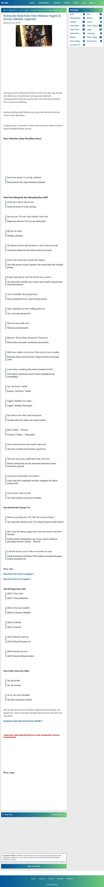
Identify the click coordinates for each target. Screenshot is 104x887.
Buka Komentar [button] (34, 866)
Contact (42, 879)
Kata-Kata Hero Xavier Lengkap (17, 574)
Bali (88, 14)
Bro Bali (4, 3)
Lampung (91, 33)
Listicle (67, 3)
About (33, 879)
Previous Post (57, 815)
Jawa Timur (75, 29)
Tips (84, 3)
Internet (57, 3)
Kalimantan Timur (77, 33)
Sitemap (60, 879)
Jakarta (73, 22)
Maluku (73, 37)
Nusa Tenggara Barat (95, 37)
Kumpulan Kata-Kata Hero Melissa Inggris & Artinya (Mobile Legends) (32, 17)
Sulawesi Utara (93, 41)
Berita (32, 3)
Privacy (51, 879)
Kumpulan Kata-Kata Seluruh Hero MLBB (21, 721)
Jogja (89, 29)
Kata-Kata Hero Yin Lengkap (16, 579)
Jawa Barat (74, 26)
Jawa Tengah (92, 26)
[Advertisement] (33, 68)
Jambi (89, 22)
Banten (90, 18)
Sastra (76, 3)
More (93, 2)
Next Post (9, 815)
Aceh (72, 14)
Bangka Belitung (76, 18)
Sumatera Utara (76, 45)
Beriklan (70, 879)
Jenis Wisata (44, 2)
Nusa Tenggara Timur (78, 41)
